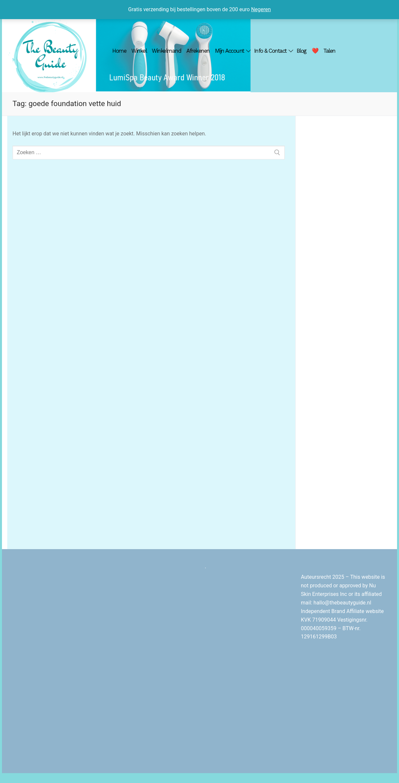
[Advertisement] (346, 228)
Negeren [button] (261, 9)
